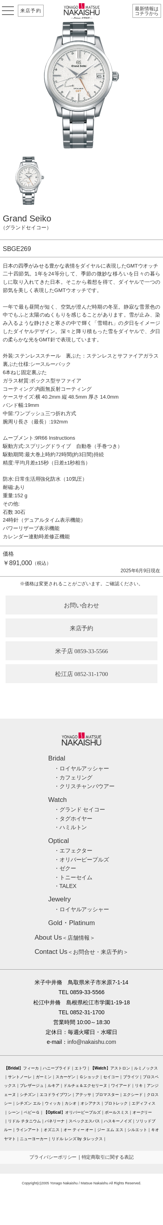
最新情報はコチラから (147, 11)
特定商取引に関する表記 (108, 1157)
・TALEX (65, 886)
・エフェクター (73, 850)
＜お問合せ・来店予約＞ (81, 952)
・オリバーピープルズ (81, 859)
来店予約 (30, 10)
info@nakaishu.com (91, 1042)
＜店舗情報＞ (65, 938)
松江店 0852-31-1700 (81, 674)
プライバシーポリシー (53, 1157)
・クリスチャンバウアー (84, 786)
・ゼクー (65, 868)
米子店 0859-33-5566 (81, 651)
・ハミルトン (70, 827)
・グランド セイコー (79, 809)
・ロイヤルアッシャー (81, 768)
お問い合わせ (82, 605)
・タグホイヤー (73, 818)
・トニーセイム (73, 877)
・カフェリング (73, 777)
